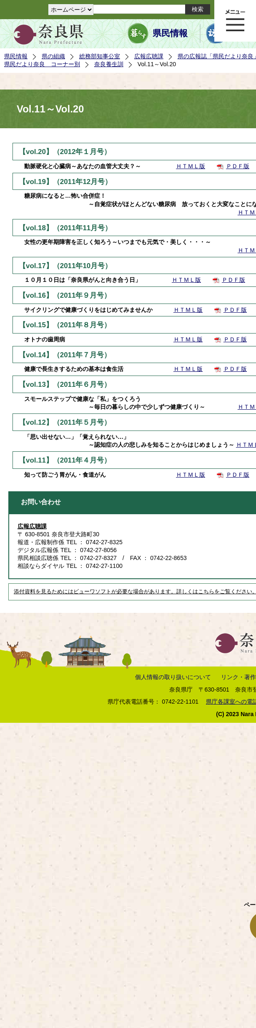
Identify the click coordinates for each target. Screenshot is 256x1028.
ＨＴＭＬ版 (190, 166)
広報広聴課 (148, 56)
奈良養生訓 (108, 64)
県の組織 (53, 56)
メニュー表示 (235, 21)
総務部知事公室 (99, 56)
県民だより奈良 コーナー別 (42, 64)
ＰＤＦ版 (237, 166)
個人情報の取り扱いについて (173, 677)
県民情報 (170, 33)
